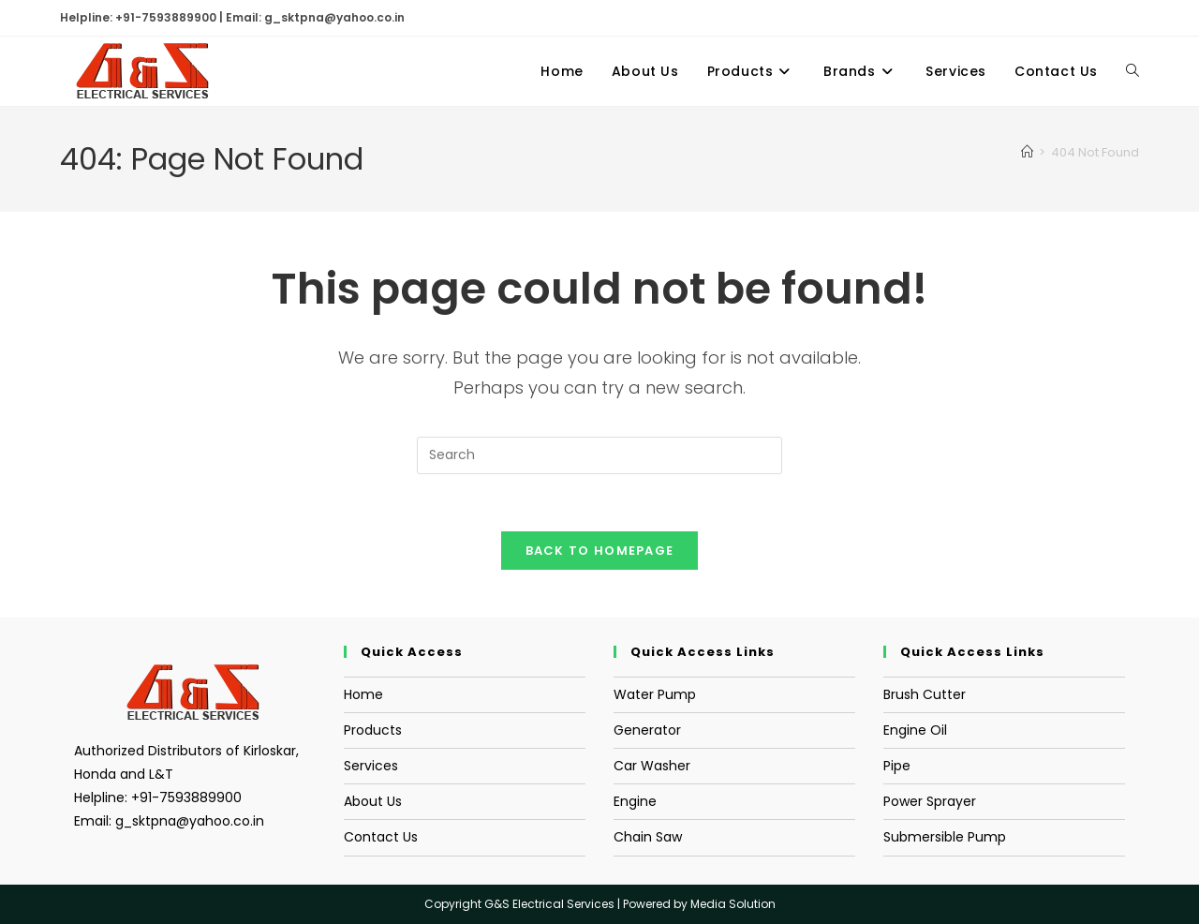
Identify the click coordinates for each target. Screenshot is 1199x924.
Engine (635, 801)
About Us (373, 801)
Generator (647, 730)
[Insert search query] (599, 455)
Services (371, 765)
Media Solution (733, 904)
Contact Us (381, 836)
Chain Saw (648, 836)
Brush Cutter (924, 694)
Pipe (896, 765)
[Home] (1027, 152)
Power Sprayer (929, 801)
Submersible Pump (944, 836)
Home (363, 694)
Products (373, 730)
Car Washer (652, 765)
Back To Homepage (599, 550)
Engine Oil (915, 730)
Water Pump (655, 694)
